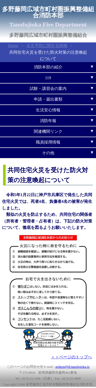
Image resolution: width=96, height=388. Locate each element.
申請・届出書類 (48, 99)
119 (48, 78)
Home (13, 45)
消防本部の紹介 (48, 67)
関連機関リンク (48, 131)
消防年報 (48, 121)
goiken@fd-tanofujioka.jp (73, 367)
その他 (48, 153)
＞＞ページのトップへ (71, 357)
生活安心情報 (48, 110)
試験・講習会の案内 (48, 88)
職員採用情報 (48, 142)
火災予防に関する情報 (46, 45)
